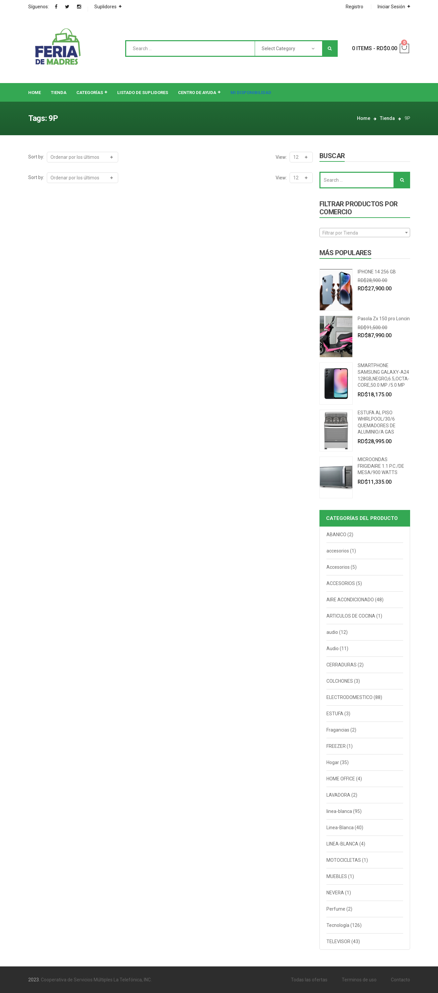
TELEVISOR (338, 941)
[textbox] (365, 233)
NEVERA (335, 892)
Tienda (387, 118)
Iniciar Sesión (391, 6)
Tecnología (337, 925)
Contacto (400, 979)
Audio (332, 648)
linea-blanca (339, 811)
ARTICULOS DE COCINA (350, 616)
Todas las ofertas (309, 979)
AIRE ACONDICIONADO (350, 599)
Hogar (332, 762)
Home (363, 118)
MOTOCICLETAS (343, 860)
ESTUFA (334, 713)
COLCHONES (339, 681)
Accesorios (338, 567)
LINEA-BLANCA (342, 843)
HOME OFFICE (340, 778)
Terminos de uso (359, 979)
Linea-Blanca (340, 827)
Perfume (335, 909)
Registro (354, 6)
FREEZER (336, 746)
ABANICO (336, 534)
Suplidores (105, 6)
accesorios (337, 550)
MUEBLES (336, 876)
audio (332, 632)
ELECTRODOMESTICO (349, 697)
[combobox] (364, 232)
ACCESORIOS (340, 583)
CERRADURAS (341, 664)
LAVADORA (338, 795)
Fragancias (337, 730)
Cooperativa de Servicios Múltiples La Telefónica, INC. (96, 979)
